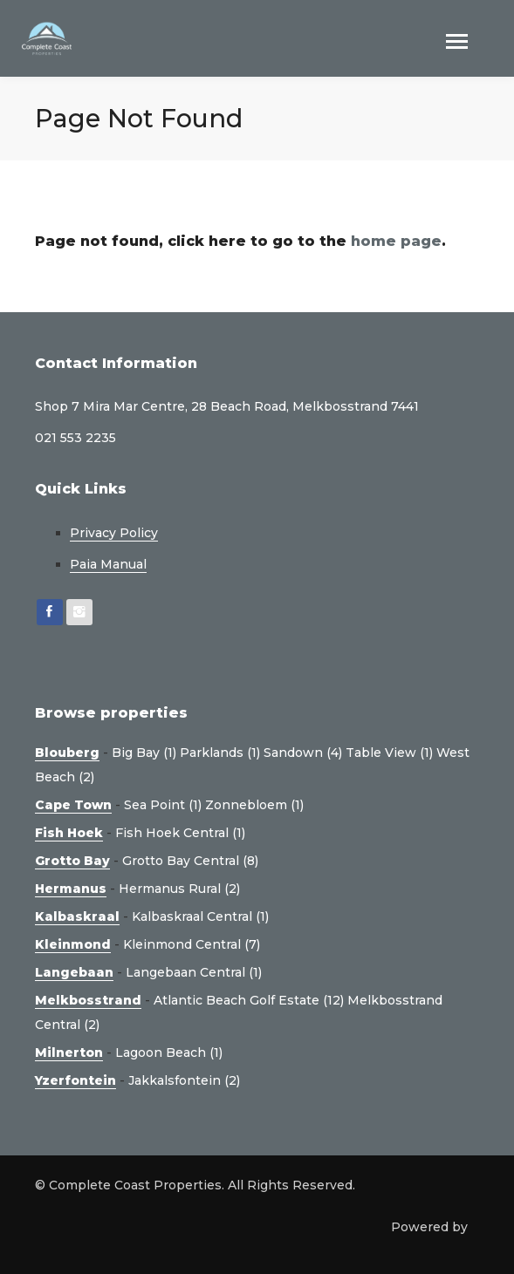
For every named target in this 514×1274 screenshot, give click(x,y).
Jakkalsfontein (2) (184, 1080)
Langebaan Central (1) (194, 972)
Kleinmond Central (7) (191, 944)
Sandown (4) (303, 752)
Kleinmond (73, 944)
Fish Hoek (69, 833)
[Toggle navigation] (457, 43)
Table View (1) (389, 752)
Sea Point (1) (163, 805)
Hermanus (70, 888)
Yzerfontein (75, 1080)
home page (396, 241)
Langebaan (74, 972)
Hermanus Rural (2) (179, 888)
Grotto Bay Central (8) (190, 861)
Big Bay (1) (144, 752)
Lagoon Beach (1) (169, 1052)
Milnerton (69, 1052)
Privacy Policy (114, 533)
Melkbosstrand (88, 1000)
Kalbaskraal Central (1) (200, 916)
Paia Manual (108, 564)
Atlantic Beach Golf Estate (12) (249, 1000)
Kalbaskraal (77, 916)
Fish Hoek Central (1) (180, 833)
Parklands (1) (220, 752)
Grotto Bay (72, 861)
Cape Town (73, 805)
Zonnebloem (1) (254, 805)
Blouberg (67, 752)
